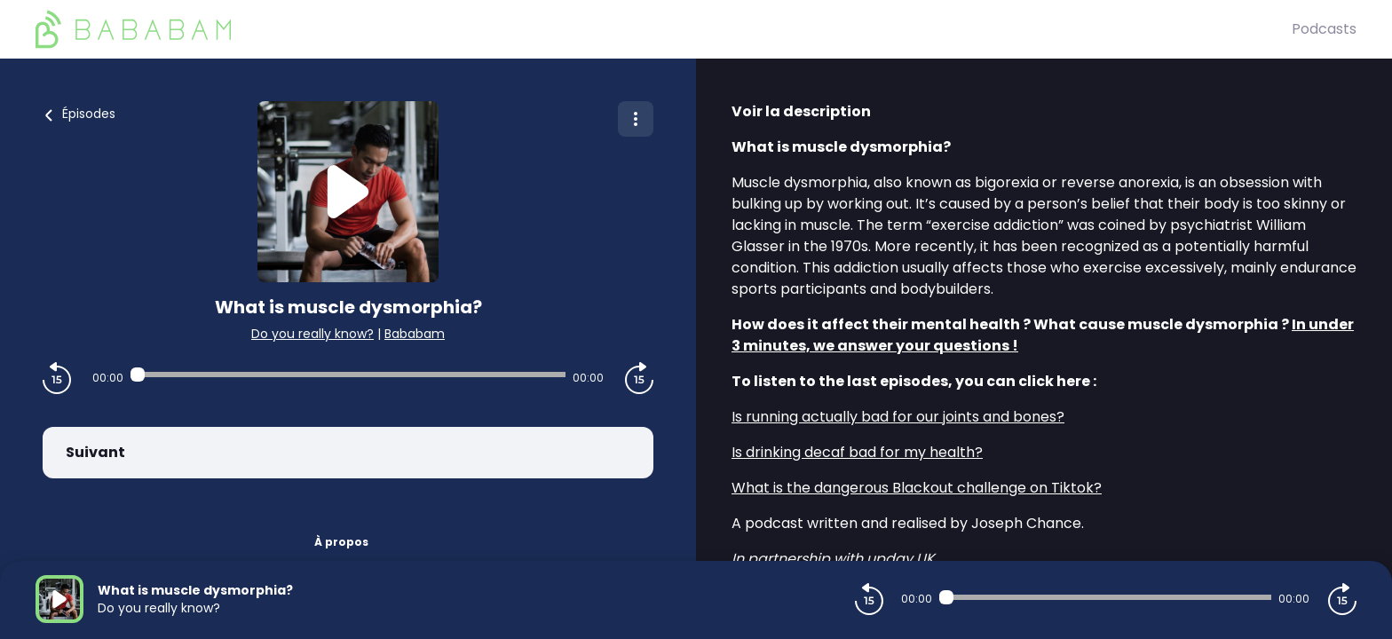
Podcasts (1324, 29)
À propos (341, 541)
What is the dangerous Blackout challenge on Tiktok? (917, 487)
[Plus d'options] (635, 119)
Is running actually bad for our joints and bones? (898, 416)
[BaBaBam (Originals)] (664, 29)
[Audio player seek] (348, 374)
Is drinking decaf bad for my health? (857, 452)
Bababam (414, 334)
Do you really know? (312, 334)
